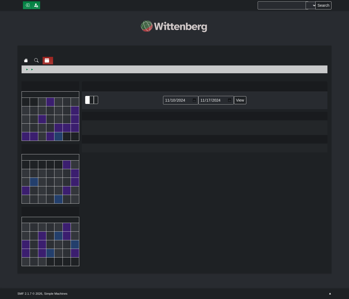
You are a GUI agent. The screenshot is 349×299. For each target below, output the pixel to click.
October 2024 (50, 87)
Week (96, 100)
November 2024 (50, 149)
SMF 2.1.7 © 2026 (30, 293)
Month (91, 100)
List (87, 100)
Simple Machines (55, 293)
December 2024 (50, 212)
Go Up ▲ (330, 293)
